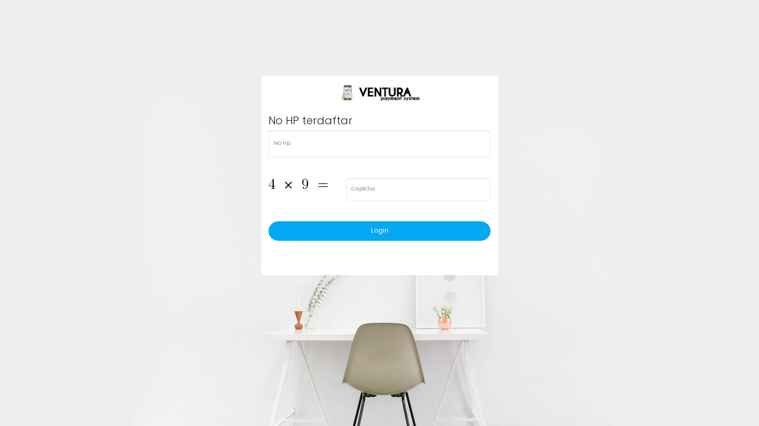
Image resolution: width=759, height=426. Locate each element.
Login (380, 230)
